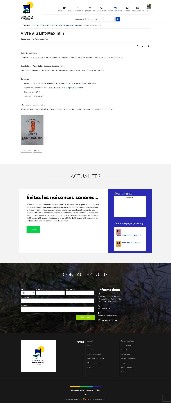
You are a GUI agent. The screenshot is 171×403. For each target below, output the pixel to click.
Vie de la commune (41, 39)
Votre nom (40, 289)
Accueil (90, 341)
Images (127, 9)
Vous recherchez (82, 19)
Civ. (22, 289)
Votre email (25, 297)
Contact (90, 367)
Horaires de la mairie (109, 320)
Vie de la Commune (115, 9)
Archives (90, 350)
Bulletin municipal (94, 354)
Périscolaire (90, 9)
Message (24, 305)
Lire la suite (33, 229)
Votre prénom (71, 289)
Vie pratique (101, 9)
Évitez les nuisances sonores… (62, 197)
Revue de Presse (138, 9)
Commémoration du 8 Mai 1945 (129, 235)
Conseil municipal (64, 9)
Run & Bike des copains (131, 242)
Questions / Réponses (95, 358)
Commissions (78, 9)
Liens (89, 345)
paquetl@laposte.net (75, 88)
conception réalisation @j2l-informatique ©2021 (85, 399)
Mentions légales (93, 363)
